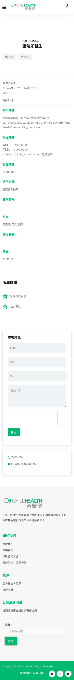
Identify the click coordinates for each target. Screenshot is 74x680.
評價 (9, 56)
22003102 (15, 457)
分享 (25, 56)
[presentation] (33, 418)
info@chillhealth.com (23, 464)
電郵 (8, 624)
